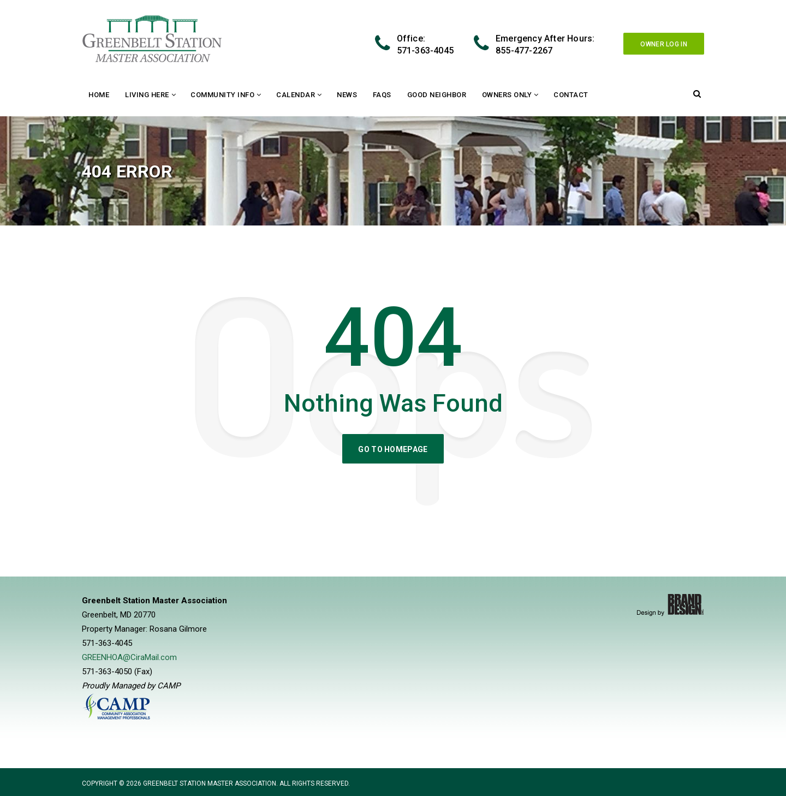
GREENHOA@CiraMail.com (129, 657)
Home (98, 95)
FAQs (382, 95)
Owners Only (507, 95)
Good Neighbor (437, 95)
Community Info (222, 95)
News (347, 95)
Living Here (147, 95)
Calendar (295, 95)
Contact (570, 95)
